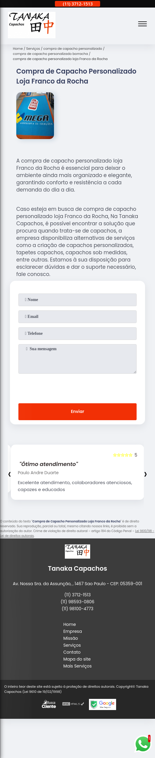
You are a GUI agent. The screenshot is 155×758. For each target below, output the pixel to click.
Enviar (77, 411)
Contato (72, 652)
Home (69, 624)
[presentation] (77, 387)
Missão (70, 638)
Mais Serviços (77, 666)
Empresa (72, 631)
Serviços (72, 645)
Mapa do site (77, 659)
